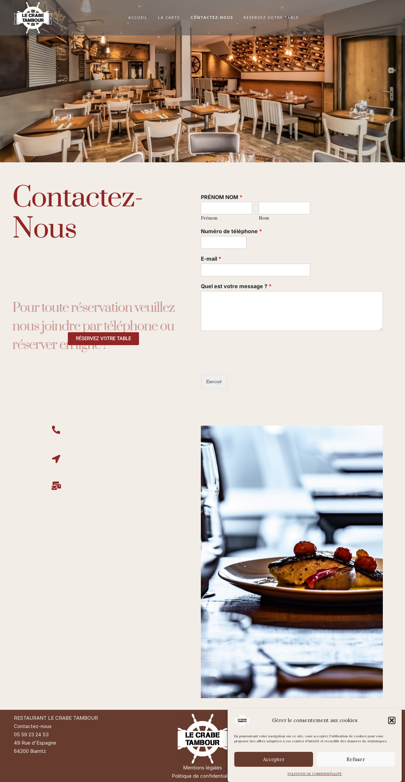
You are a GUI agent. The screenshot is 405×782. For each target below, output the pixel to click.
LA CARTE (169, 17)
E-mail (211, 258)
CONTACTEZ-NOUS (212, 17)
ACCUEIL (138, 17)
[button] (391, 720)
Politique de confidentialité (202, 776)
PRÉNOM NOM (222, 197)
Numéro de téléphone (231, 231)
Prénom (209, 218)
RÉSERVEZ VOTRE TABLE (271, 17)
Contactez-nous (33, 726)
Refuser (355, 759)
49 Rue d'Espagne (35, 743)
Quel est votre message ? (236, 286)
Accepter (274, 759)
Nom (264, 218)
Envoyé (214, 382)
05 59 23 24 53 (31, 734)
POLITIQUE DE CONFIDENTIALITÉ (315, 774)
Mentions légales (202, 767)
